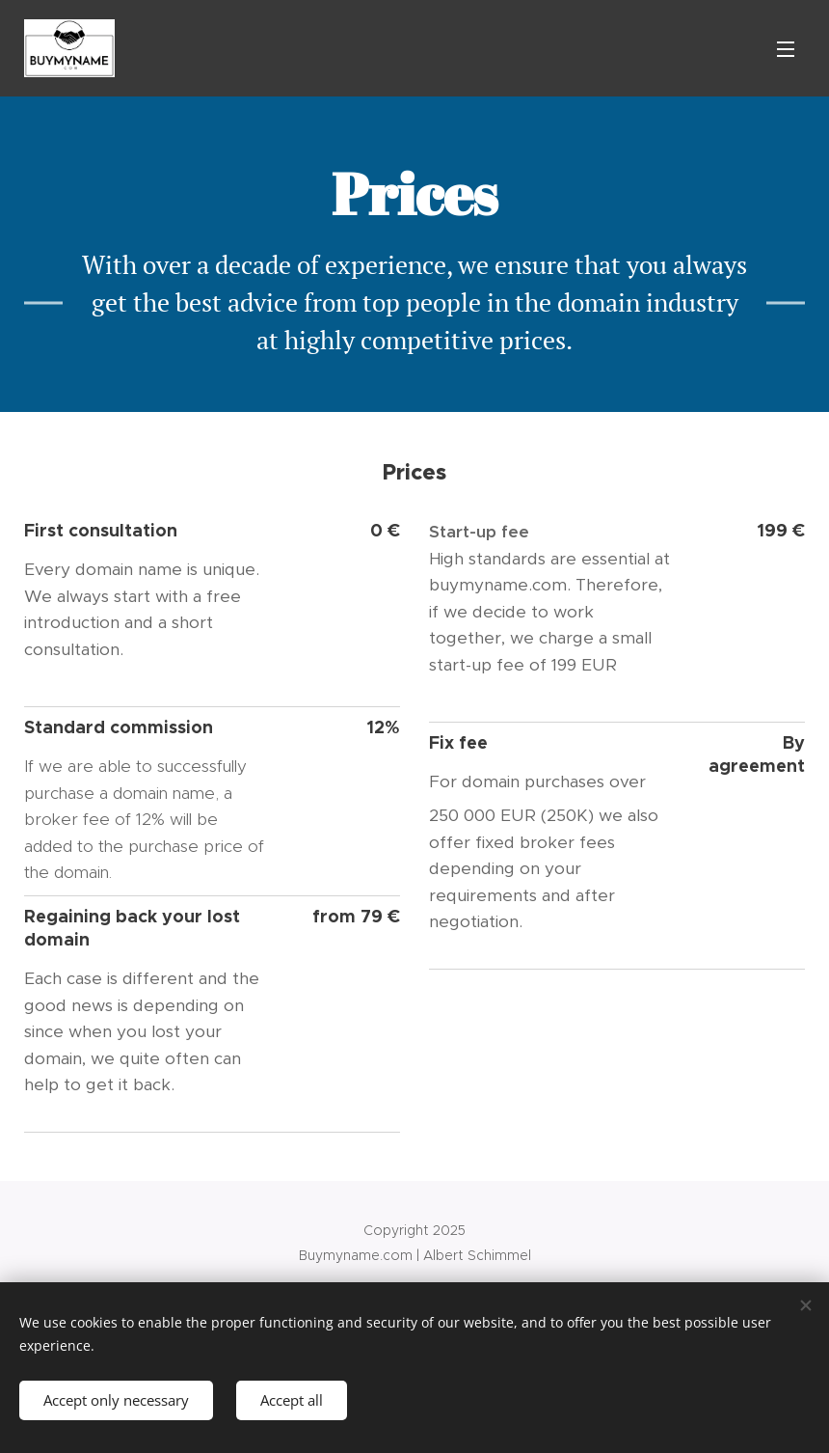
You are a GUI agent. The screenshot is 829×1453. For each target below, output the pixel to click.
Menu (785, 49)
